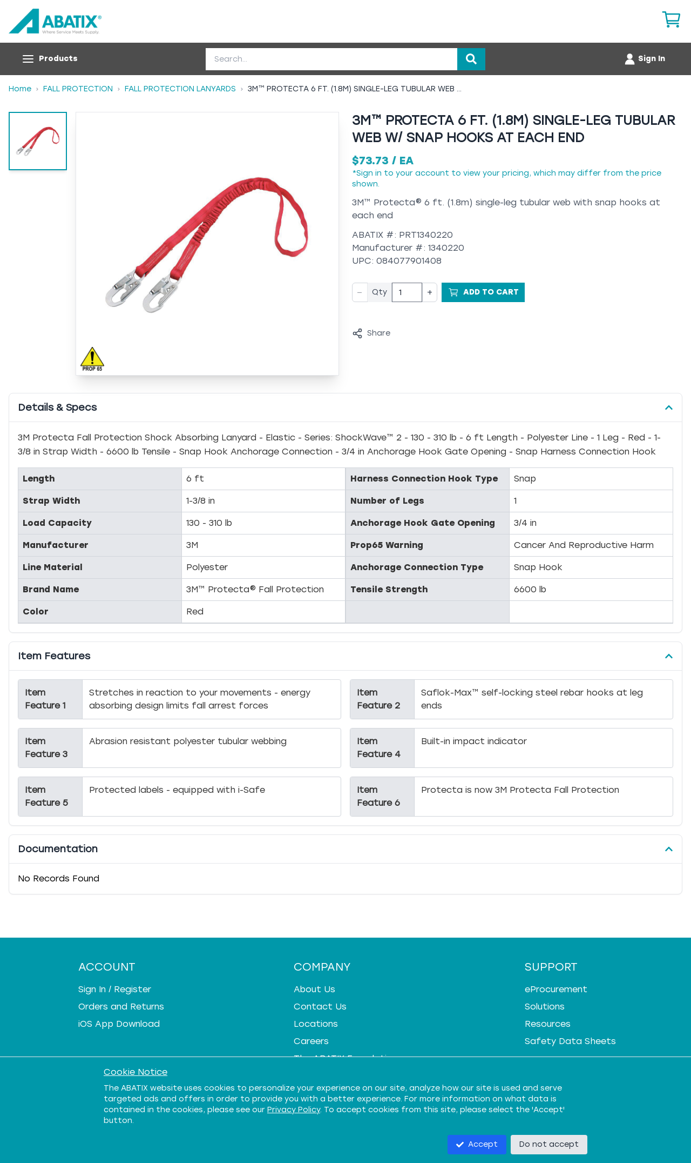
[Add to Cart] (483, 292)
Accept (477, 1144)
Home (20, 88)
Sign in (369, 173)
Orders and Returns (121, 1006)
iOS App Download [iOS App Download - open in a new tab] (119, 1024)
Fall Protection (78, 88)
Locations (316, 1024)
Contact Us (320, 1006)
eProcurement (556, 989)
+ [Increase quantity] (429, 292)
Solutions (545, 1006)
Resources (548, 1024)
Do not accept (549, 1144)
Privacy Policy (293, 1109)
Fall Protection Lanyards (180, 88)
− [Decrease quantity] (360, 292)
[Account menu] (644, 59)
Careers (311, 1041)
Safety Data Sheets (570, 1041)
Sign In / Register (114, 989)
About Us (314, 989)
